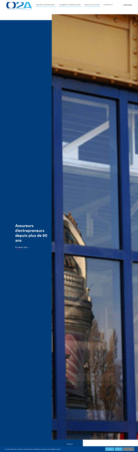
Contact (108, 5)
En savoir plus (21, 247)
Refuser (118, 449)
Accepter (110, 449)
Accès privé (127, 4)
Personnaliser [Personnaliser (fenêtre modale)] (129, 449)
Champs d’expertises (70, 5)
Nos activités (92, 5)
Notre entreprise (45, 5)
